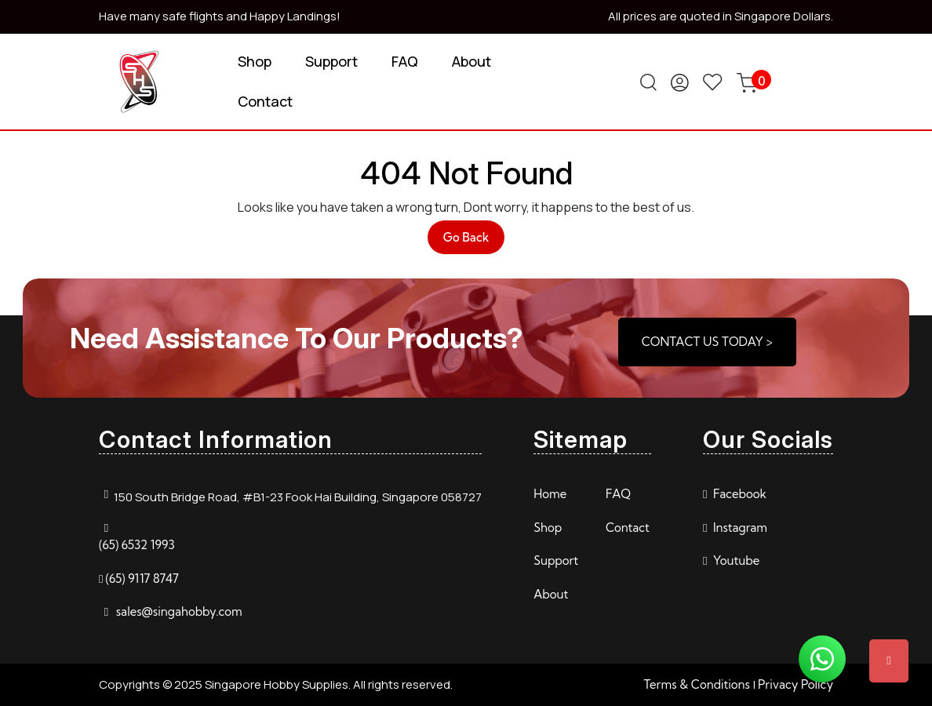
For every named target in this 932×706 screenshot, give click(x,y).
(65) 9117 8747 (141, 578)
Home (549, 493)
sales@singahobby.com (179, 611)
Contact (265, 101)
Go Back (474, 241)
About (471, 61)
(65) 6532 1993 (137, 544)
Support (331, 61)
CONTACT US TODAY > (707, 341)
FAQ (404, 61)
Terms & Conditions (696, 684)
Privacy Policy (795, 684)
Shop (254, 61)
